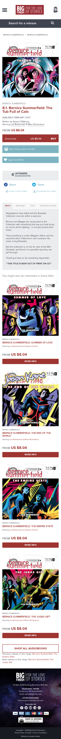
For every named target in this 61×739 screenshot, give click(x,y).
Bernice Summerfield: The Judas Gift (26, 616)
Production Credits (48, 205)
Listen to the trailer (18, 191)
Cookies (29, 733)
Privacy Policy (19, 733)
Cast (33, 205)
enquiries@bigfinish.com (33, 700)
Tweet (40, 184)
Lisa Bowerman (17, 124)
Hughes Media (35, 736)
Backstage (20, 205)
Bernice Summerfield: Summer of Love (27, 342)
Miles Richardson (36, 124)
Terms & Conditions (40, 733)
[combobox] (26, 23)
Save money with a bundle (22, 149)
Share (12, 184)
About (7, 205)
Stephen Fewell (31, 346)
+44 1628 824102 (35, 691)
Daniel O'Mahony (21, 121)
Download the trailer (46, 191)
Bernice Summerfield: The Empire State (27, 526)
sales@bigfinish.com (33, 694)
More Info (31, 361)
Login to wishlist (16, 159)
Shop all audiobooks (30, 648)
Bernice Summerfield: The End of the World (26, 434)
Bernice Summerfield (13, 34)
